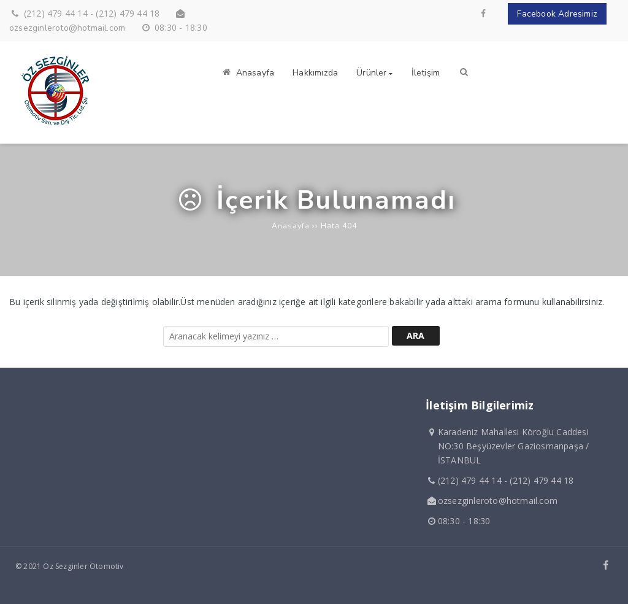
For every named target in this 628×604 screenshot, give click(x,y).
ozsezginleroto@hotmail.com (67, 28)
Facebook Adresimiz (557, 14)
